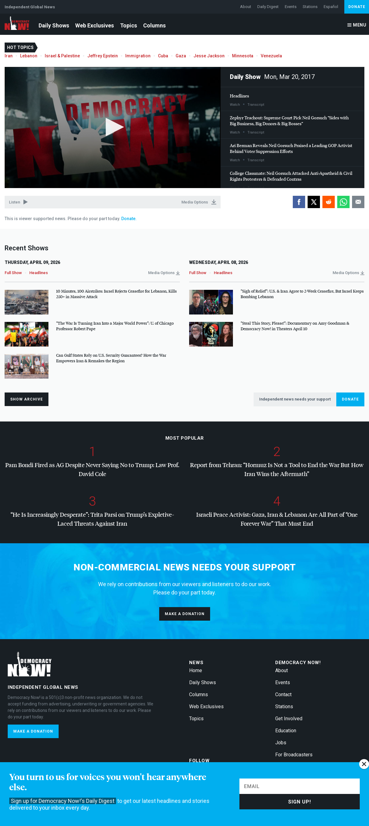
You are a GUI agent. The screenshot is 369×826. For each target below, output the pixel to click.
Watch (235, 105)
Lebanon (28, 55)
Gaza (181, 55)
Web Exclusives (94, 25)
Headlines (239, 96)
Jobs (280, 743)
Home (195, 670)
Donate (356, 7)
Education (285, 731)
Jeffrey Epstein (102, 55)
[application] (113, 127)
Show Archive (26, 399)
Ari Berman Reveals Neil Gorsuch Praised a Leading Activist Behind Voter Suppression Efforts (291, 148)
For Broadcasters (294, 755)
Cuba (163, 55)
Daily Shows (54, 25)
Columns (154, 25)
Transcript (255, 105)
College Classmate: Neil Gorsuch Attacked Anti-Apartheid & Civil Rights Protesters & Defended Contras (291, 176)
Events (290, 6)
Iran (9, 55)
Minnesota (242, 55)
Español (331, 6)
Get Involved (288, 718)
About (245, 6)
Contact (283, 694)
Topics (128, 25)
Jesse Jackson (209, 55)
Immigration (138, 55)
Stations (310, 6)
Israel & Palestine (62, 55)
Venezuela (271, 55)
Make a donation (185, 614)
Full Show (13, 272)
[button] (112, 127)
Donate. (128, 218)
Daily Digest (268, 6)
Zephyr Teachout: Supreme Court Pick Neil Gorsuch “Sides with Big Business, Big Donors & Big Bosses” (289, 120)
